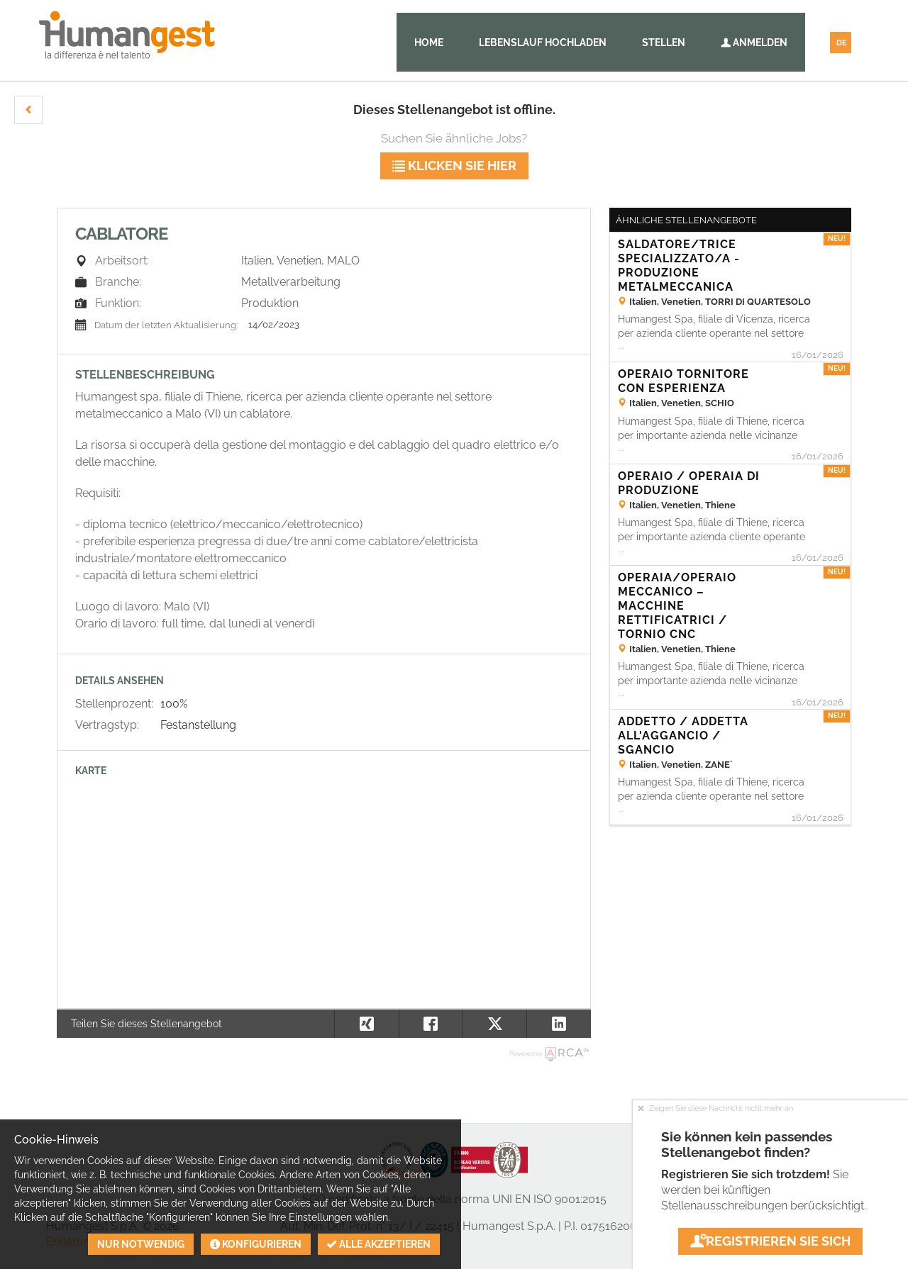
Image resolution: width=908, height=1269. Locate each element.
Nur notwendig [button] (140, 1244)
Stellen (663, 42)
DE (841, 42)
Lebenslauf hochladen (543, 42)
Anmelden (754, 42)
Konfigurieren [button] (255, 1244)
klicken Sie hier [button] (454, 165)
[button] (28, 110)
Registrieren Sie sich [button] (770, 1241)
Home (428, 42)
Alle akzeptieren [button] (379, 1244)
